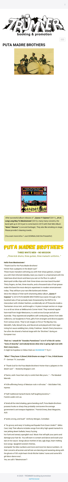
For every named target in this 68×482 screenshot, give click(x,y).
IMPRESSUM (34, 479)
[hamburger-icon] (62, 39)
